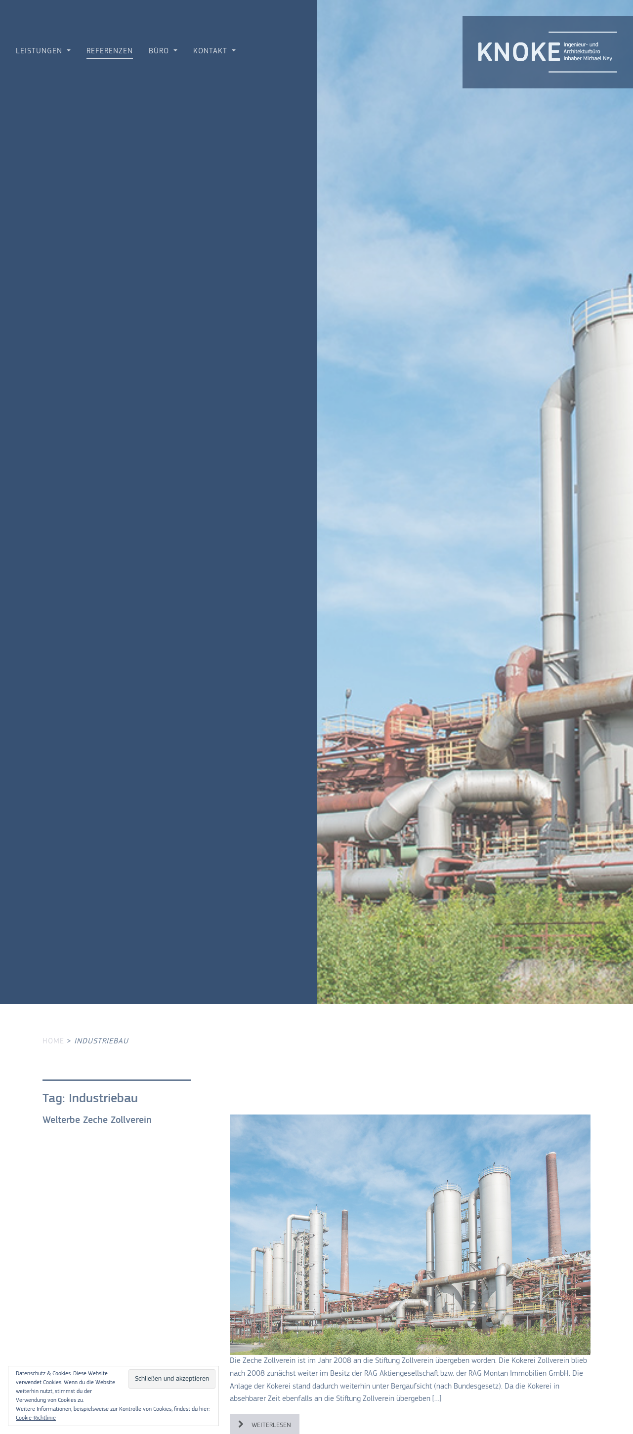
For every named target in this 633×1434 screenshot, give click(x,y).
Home (53, 1041)
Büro (160, 51)
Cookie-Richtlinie (36, 1418)
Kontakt (211, 51)
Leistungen (40, 51)
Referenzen (109, 51)
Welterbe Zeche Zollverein (97, 1120)
